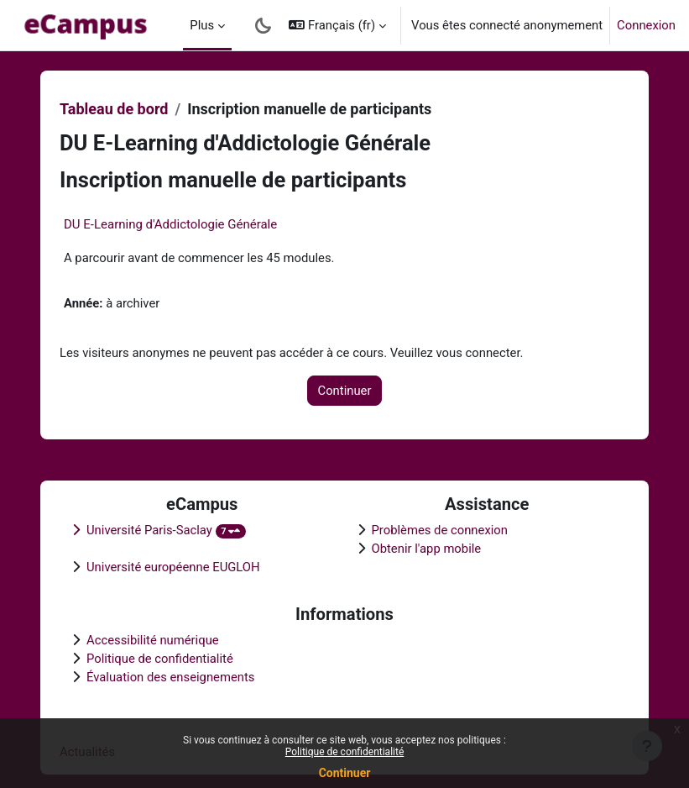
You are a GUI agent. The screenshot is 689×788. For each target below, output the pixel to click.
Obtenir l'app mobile (427, 548)
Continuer (345, 773)
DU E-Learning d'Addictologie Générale (170, 224)
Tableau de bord (114, 109)
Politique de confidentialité (345, 752)
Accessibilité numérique (152, 640)
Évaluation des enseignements (170, 677)
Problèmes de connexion (440, 530)
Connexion (646, 25)
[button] (337, 25)
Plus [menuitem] (202, 25)
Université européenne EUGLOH (173, 567)
